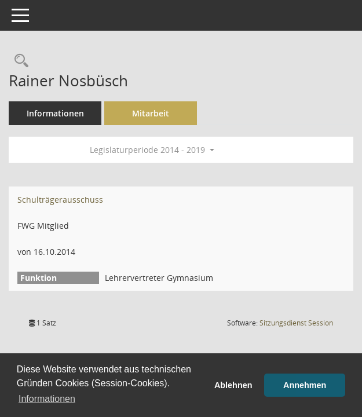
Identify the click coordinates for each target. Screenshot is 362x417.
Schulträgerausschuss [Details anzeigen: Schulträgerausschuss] (60, 199)
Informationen (55, 113)
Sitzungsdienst (296, 323)
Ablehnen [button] (233, 385)
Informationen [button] (47, 399)
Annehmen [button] (304, 385)
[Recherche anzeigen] (18, 61)
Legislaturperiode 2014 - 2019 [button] (152, 149)
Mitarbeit (150, 113)
